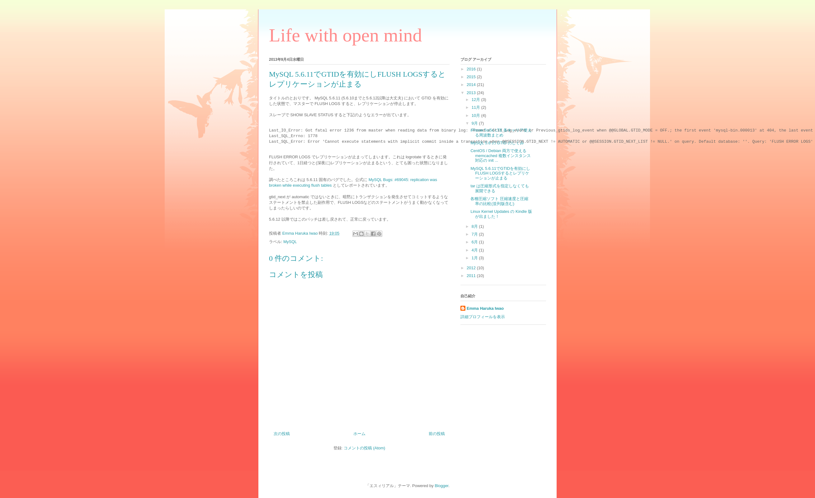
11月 (476, 107)
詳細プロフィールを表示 (482, 316)
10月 (476, 115)
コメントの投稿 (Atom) (364, 448)
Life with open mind (345, 35)
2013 (472, 92)
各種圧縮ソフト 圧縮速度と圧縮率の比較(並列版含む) (499, 201)
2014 (472, 84)
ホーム (359, 433)
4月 (475, 250)
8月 (475, 226)
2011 (472, 275)
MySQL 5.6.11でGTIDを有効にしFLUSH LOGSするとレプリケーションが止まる (500, 173)
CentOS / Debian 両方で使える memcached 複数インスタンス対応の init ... (500, 155)
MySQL (290, 241)
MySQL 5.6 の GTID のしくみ (497, 143)
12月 (476, 99)
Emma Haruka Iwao (300, 233)
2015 (472, 76)
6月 (475, 242)
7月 (475, 234)
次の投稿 (282, 433)
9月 (475, 123)
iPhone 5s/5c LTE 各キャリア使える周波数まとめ (500, 132)
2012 (472, 268)
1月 (475, 258)
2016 (472, 69)
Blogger (441, 485)
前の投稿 (437, 433)
